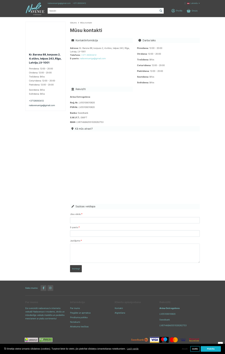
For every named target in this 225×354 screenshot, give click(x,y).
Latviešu (192, 3)
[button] (191, 3)
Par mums (75, 308)
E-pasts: (74, 227)
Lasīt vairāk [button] (133, 349)
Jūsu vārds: (75, 214)
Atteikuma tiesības (79, 326)
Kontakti (119, 308)
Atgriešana (120, 312)
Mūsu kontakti (86, 23)
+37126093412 (36, 100)
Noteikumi (75, 322)
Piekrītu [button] (211, 349)
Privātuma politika (79, 317)
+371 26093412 (79, 3)
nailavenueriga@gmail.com (59, 3)
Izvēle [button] (195, 349)
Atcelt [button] (185, 349)
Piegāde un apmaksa (80, 312)
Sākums (73, 23)
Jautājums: (75, 240)
